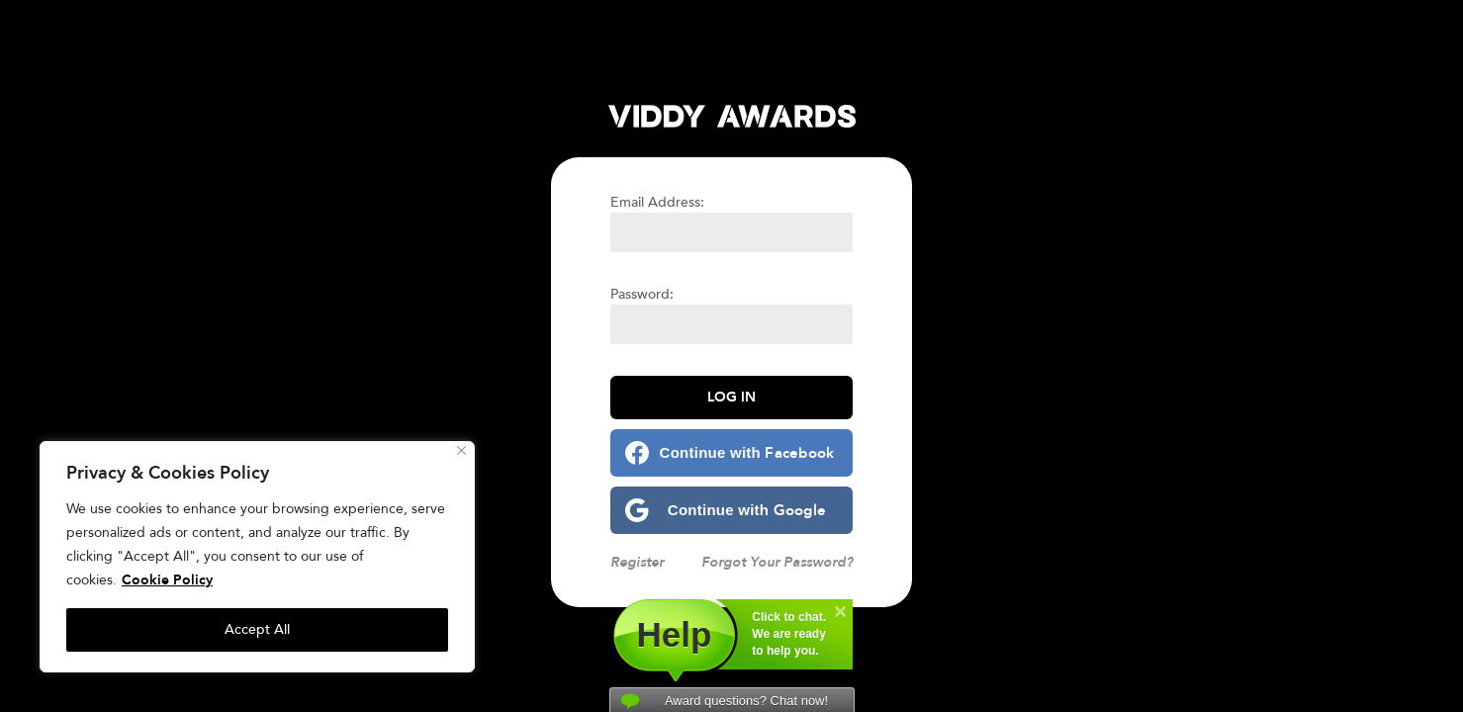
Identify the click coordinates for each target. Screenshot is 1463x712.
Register (637, 562)
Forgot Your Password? (777, 562)
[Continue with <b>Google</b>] (731, 510)
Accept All (257, 629)
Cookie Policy (167, 580)
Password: (642, 294)
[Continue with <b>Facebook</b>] (731, 453)
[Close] (461, 450)
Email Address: (657, 202)
